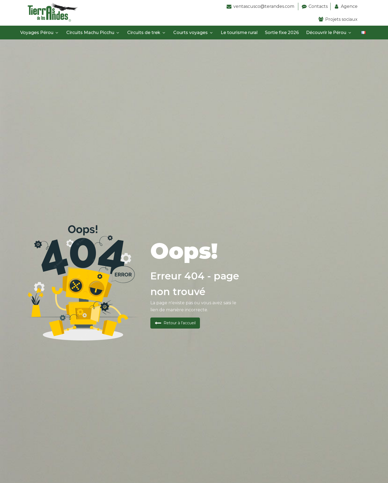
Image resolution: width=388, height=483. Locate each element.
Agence (349, 6)
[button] (175, 323)
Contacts (318, 6)
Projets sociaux (341, 19)
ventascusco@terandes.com (264, 6)
